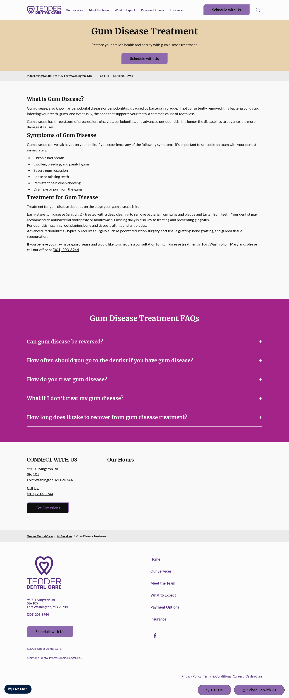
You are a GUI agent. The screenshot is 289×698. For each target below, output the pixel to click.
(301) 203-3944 (123, 75)
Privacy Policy (191, 676)
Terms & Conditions (217, 676)
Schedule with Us (226, 10)
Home (155, 559)
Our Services (74, 10)
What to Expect (125, 10)
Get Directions (48, 508)
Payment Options (152, 10)
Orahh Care (254, 676)
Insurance (176, 10)
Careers (238, 676)
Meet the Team (99, 10)
